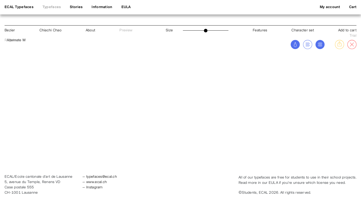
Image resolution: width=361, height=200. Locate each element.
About (90, 30)
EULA (126, 7)
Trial (353, 36)
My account (330, 7)
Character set (302, 30)
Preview (125, 30)
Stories (76, 7)
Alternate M (16, 40)
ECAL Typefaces (19, 7)
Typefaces (52, 7)
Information (102, 7)
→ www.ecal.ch (94, 182)
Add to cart (347, 30)
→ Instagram (92, 187)
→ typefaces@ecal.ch (99, 177)
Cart (352, 7)
